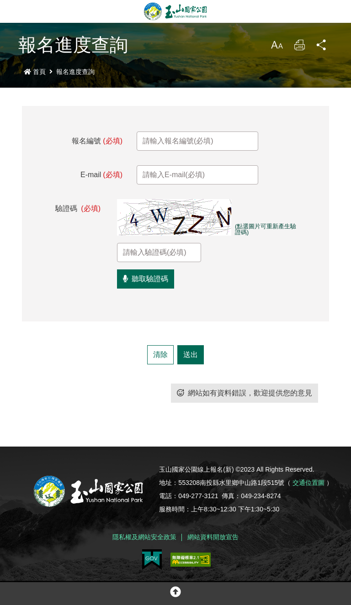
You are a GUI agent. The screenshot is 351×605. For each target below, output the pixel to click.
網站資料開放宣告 (213, 537)
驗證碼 (78, 208)
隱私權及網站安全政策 (144, 537)
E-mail (101, 175)
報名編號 (97, 141)
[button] (175, 593)
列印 (299, 47)
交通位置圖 (308, 482)
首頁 (35, 71)
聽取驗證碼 (145, 279)
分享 (322, 47)
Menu (11, 11)
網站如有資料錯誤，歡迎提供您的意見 (244, 393)
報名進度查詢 (75, 71)
